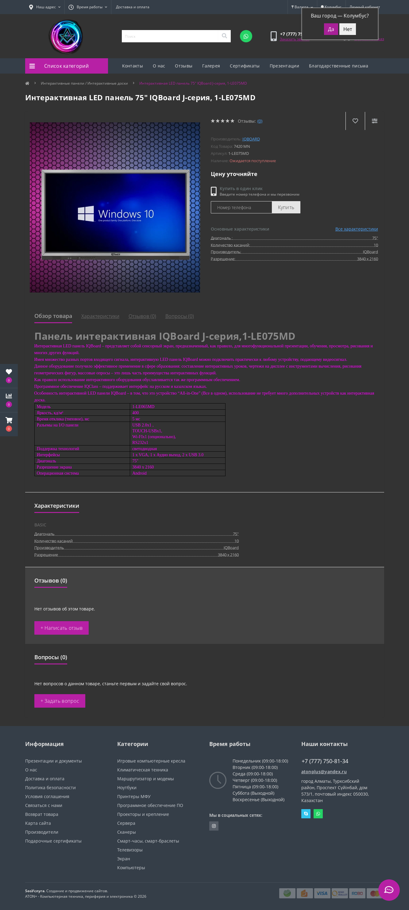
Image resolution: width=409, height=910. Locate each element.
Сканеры (126, 832)
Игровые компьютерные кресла (151, 761)
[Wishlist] (355, 121)
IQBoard (251, 139)
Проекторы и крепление (143, 814)
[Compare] (374, 121)
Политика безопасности (50, 787)
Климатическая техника (142, 770)
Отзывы (183, 66)
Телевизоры (130, 850)
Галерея (211, 66)
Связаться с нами (43, 805)
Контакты (132, 66)
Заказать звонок (295, 39)
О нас (159, 66)
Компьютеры (131, 867)
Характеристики (100, 316)
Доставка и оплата (132, 7)
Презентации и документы (53, 761)
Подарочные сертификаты (53, 841)
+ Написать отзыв (62, 628)
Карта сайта (38, 823)
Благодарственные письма (338, 66)
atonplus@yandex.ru (324, 771)
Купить (286, 207)
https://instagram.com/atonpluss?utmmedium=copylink (214, 826)
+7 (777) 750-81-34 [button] (325, 761)
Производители (41, 832)
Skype (306, 814)
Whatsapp (318, 814)
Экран (123, 859)
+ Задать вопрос (60, 701)
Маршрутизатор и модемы (145, 779)
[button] (9, 424)
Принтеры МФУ (134, 796)
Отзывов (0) (142, 316)
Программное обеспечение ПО (150, 805)
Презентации (284, 66)
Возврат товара (41, 814)
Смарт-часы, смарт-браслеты (148, 841)
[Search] (224, 36)
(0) (259, 121)
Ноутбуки (127, 787)
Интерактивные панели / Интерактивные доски (84, 83)
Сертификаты (245, 66)
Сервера (126, 823)
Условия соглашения (47, 796)
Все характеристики (356, 229)
